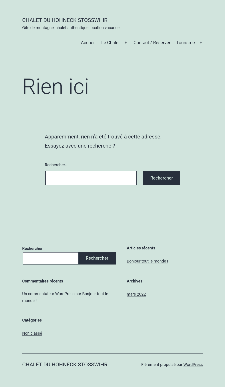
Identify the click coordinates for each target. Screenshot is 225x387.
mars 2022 (136, 294)
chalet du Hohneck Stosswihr (65, 20)
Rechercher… (56, 164)
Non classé (32, 333)
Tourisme (185, 42)
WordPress (193, 364)
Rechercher (32, 248)
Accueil (88, 42)
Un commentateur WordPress (48, 293)
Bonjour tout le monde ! (147, 261)
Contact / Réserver (151, 42)
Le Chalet (110, 42)
